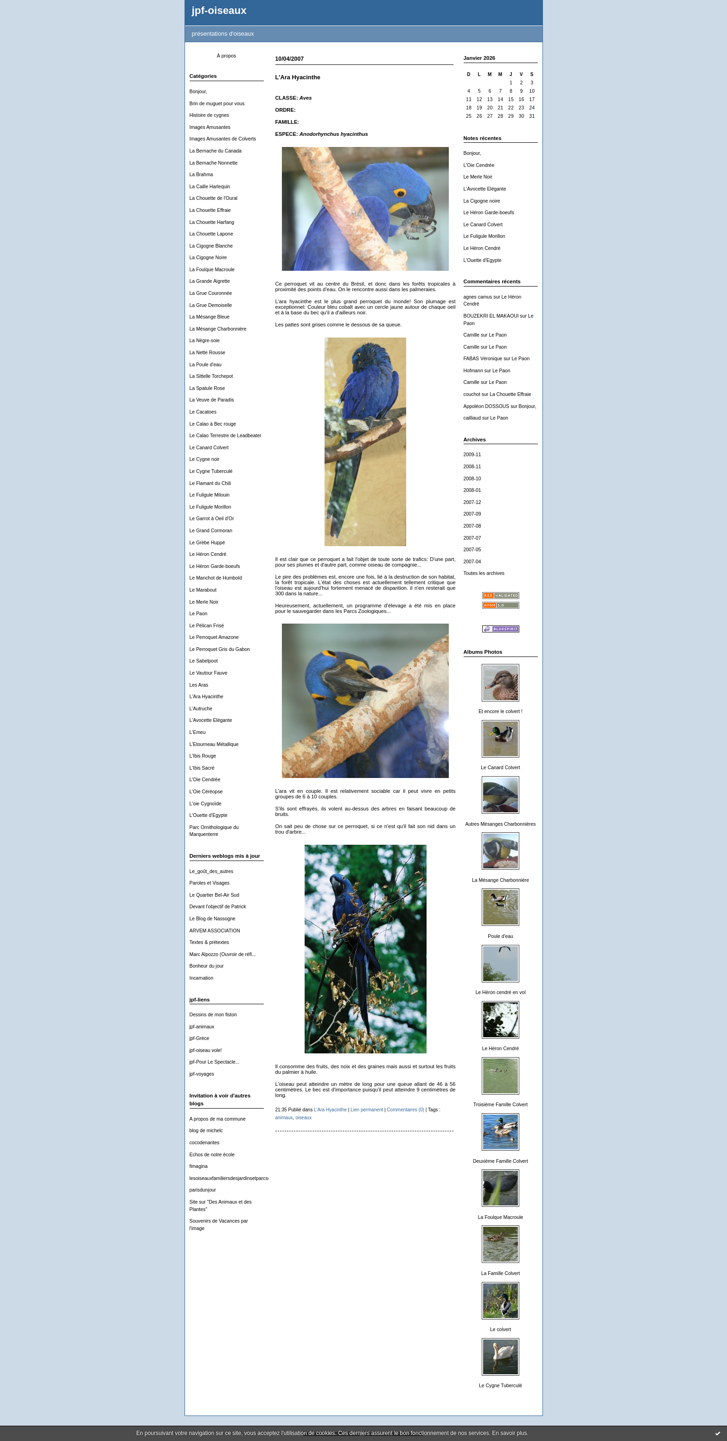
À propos (226, 55)
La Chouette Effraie (210, 210)
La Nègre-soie (205, 340)
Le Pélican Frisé (207, 625)
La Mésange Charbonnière (218, 329)
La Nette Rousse (207, 352)
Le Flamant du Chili (210, 483)
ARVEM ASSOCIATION (215, 930)
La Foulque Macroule (212, 269)
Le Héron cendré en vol (500, 992)
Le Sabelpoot (204, 660)
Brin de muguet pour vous (217, 103)
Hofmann (473, 370)
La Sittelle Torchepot (211, 376)
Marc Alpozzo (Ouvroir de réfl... (223, 954)
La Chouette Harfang (212, 222)
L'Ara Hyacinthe (206, 696)
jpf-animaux (202, 1026)
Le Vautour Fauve (209, 673)
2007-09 (472, 513)
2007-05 (472, 549)
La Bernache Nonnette (214, 163)
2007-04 (472, 561)
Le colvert (500, 1329)
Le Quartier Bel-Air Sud (214, 895)
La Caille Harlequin (210, 186)
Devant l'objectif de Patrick (218, 906)
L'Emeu (198, 732)
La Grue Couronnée (211, 293)
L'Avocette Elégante (211, 720)
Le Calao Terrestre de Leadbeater (225, 435)
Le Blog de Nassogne (213, 918)
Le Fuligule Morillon (210, 507)
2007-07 (472, 538)
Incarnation (201, 978)
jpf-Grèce (200, 1038)
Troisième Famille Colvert (500, 1104)
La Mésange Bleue (210, 316)
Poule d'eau (500, 936)
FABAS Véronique (483, 358)
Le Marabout (203, 590)
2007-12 (472, 502)
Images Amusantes (210, 127)
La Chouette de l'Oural (214, 198)
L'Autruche (201, 708)
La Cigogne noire (482, 201)
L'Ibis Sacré (202, 768)
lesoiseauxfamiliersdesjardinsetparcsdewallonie (240, 1178)
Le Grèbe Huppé (207, 542)
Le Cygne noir (205, 459)
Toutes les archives (484, 573)
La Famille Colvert (500, 1273)
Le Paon (199, 613)
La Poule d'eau (206, 364)
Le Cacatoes (203, 411)
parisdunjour (203, 1189)
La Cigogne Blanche (211, 246)
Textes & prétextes (209, 942)
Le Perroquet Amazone (214, 637)
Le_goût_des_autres (212, 871)
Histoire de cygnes (209, 115)
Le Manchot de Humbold (216, 577)
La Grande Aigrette (210, 281)
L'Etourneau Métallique (214, 744)
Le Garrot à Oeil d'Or (212, 518)
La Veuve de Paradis (212, 399)
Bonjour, (198, 91)
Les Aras (199, 685)
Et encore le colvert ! (500, 711)
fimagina (199, 1166)
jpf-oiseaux (219, 10)
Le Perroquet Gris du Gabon (220, 649)
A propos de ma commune (218, 1119)
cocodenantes (205, 1142)
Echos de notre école (212, 1154)
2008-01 (472, 490)
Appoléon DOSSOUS (487, 406)
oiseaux (303, 1117)
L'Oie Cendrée (205, 779)
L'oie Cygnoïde (206, 803)
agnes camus (478, 297)
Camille (472, 335)
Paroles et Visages (210, 883)
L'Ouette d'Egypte (209, 815)
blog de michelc (206, 1130)
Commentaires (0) (405, 1109)
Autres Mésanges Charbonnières (501, 824)
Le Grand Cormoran (211, 530)
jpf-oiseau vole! (206, 1050)
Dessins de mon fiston (213, 1014)
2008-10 (472, 478)
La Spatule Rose (207, 388)
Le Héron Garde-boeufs (215, 566)
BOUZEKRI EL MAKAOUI (491, 316)
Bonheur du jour (207, 966)
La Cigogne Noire (208, 257)
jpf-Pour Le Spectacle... (215, 1062)
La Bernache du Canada (216, 150)
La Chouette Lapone (211, 233)
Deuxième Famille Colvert (500, 1161)
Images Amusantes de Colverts (223, 138)
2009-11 (472, 454)
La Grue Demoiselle (211, 305)
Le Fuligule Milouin (210, 494)
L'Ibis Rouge (203, 756)
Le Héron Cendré (208, 554)
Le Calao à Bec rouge (213, 424)
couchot (472, 394)
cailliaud (472, 418)
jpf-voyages (202, 1074)
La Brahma (201, 174)
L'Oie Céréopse (206, 791)
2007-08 (472, 526)
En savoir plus (509, 1433)
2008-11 (472, 466)
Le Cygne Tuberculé (211, 471)
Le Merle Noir (204, 602)
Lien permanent (367, 1109)
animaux (284, 1117)
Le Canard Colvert (209, 447)
